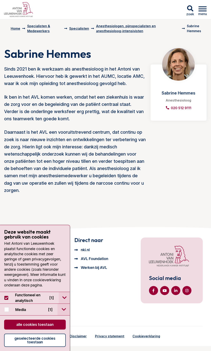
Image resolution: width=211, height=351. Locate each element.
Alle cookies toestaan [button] (35, 324)
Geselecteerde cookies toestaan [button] (34, 340)
